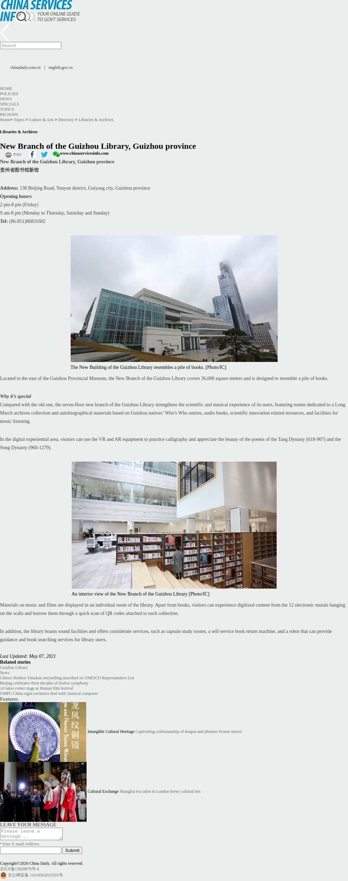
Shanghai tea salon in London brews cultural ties (160, 791)
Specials (9, 104)
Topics (7, 109)
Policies (9, 93)
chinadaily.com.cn (25, 67)
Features (9, 699)
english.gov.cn (61, 67)
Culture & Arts (41, 119)
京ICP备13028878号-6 (19, 871)
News (6, 99)
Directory (66, 119)
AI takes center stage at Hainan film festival (36, 688)
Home (6, 88)
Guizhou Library (14, 667)
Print (17, 154)
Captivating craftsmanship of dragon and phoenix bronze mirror (188, 731)
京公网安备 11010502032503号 (35, 877)
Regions (9, 114)
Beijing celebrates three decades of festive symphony (44, 683)
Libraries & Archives (96, 119)
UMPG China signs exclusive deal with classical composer (49, 693)
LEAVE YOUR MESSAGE (28, 824)
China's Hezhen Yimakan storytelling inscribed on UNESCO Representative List (67, 677)
